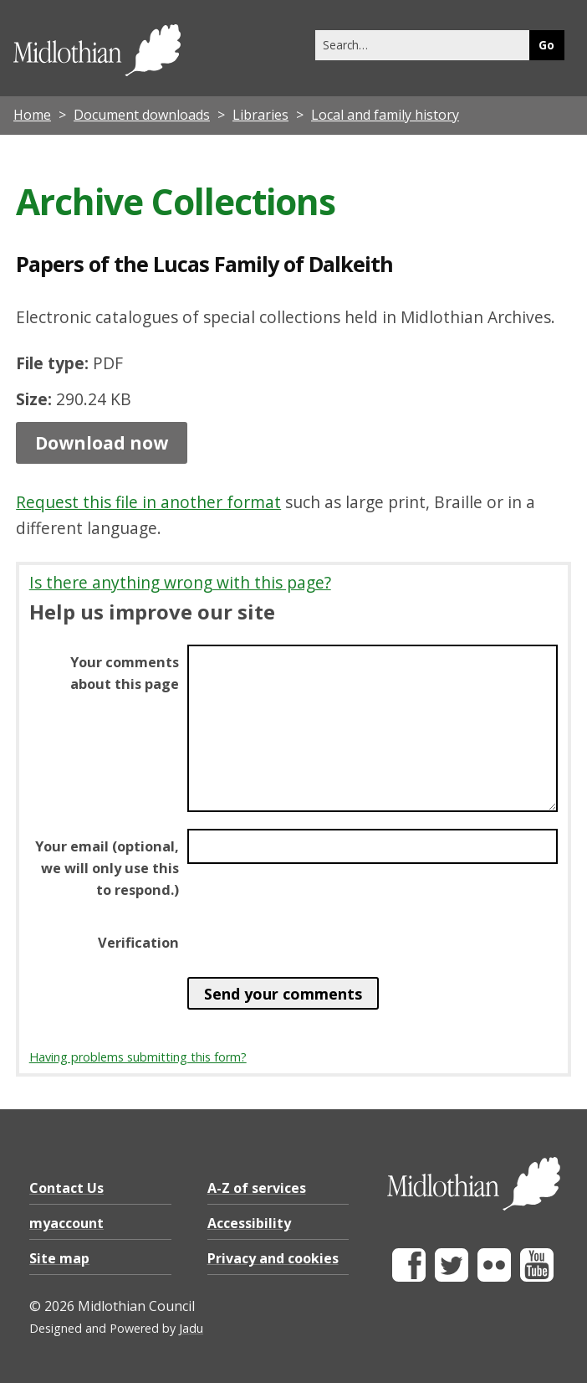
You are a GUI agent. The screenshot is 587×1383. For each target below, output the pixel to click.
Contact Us (66, 1188)
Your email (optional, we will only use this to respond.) (107, 868)
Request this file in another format (148, 502)
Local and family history (385, 114)
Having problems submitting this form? (138, 1057)
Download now (101, 443)
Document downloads (142, 114)
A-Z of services (256, 1188)
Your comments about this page (124, 673)
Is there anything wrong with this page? (180, 582)
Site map (59, 1258)
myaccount (66, 1223)
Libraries (260, 114)
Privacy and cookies (273, 1258)
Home (32, 114)
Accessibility (249, 1223)
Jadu (191, 1328)
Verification (138, 942)
